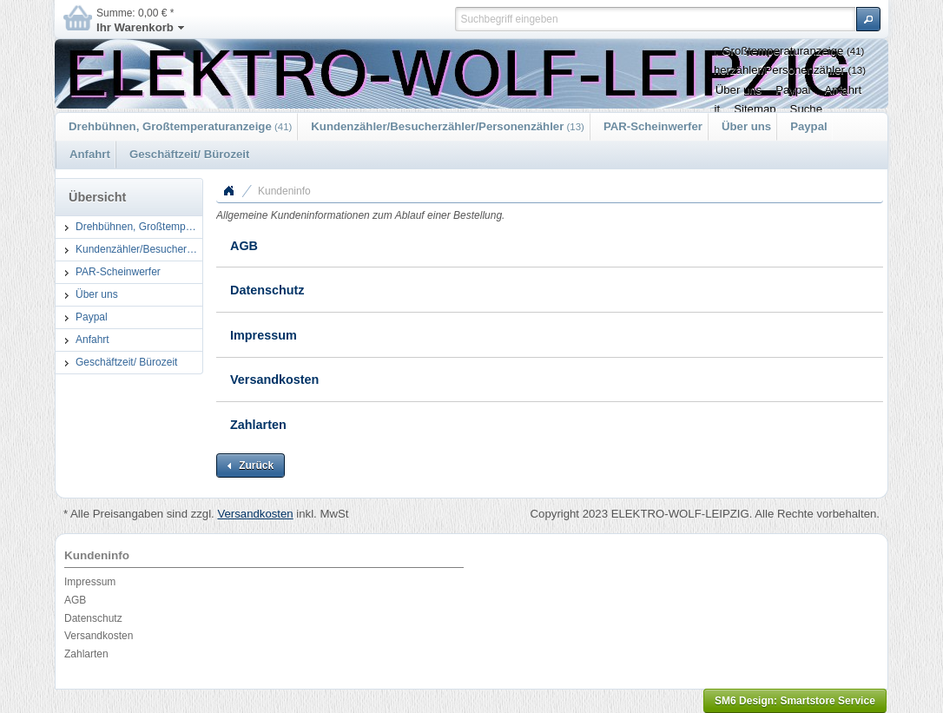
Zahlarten (258, 425)
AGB (244, 246)
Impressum (263, 335)
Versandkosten (274, 379)
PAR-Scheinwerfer (652, 126)
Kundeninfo (284, 191)
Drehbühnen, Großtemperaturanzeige (180, 126)
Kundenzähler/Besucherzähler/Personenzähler (447, 126)
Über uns (746, 126)
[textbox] (655, 19)
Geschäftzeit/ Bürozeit (189, 154)
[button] (868, 19)
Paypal (809, 126)
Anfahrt (89, 154)
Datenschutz (267, 290)
